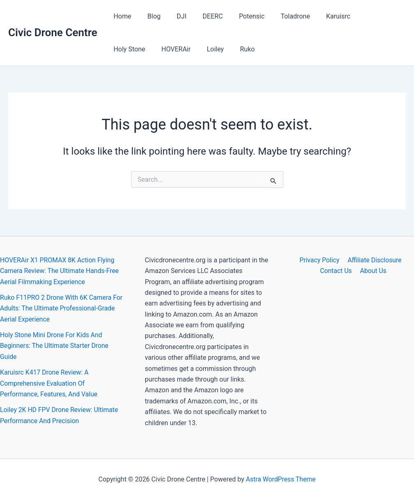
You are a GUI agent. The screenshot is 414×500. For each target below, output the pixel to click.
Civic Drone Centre (52, 32)
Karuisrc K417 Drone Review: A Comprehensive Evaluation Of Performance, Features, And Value (49, 383)
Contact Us (337, 271)
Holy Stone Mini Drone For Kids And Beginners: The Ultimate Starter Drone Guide (55, 346)
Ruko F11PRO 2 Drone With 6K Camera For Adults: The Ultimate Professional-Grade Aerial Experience (56, 308)
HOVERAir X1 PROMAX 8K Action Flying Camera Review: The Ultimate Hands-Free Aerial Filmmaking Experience (60, 271)
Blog (149, 16)
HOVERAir (126, 49)
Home (121, 16)
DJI (174, 16)
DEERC (202, 16)
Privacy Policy (319, 260)
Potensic (238, 16)
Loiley (163, 49)
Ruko (192, 49)
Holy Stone (359, 16)
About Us (372, 271)
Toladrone (278, 16)
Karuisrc (319, 16)
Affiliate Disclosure (374, 260)
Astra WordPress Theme (280, 479)
